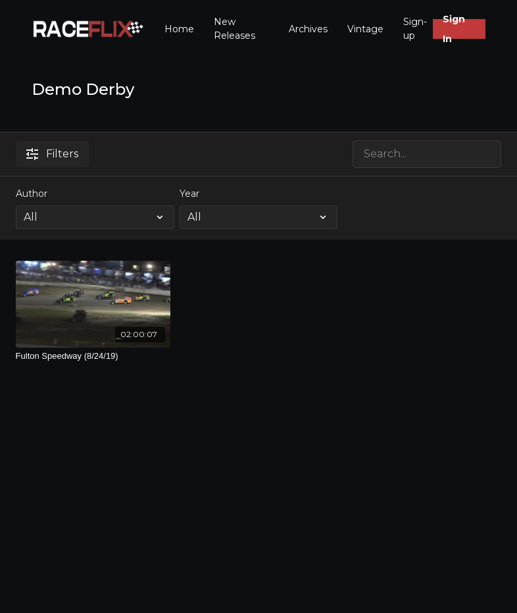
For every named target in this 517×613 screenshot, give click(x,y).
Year (189, 194)
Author (31, 194)
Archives (308, 29)
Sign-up (415, 28)
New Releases (234, 28)
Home (179, 29)
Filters (52, 153)
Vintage (365, 29)
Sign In (454, 29)
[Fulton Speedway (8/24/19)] (93, 356)
